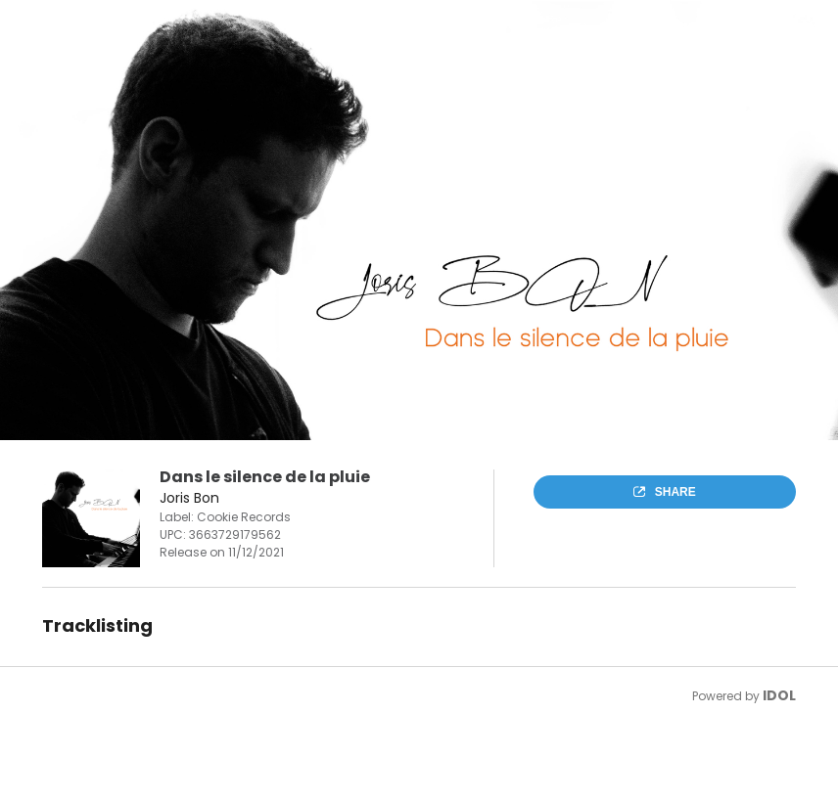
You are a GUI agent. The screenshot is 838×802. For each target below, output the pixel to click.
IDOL (779, 695)
